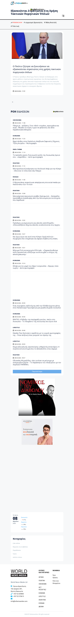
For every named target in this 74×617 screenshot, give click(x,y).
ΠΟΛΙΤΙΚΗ (16, 163)
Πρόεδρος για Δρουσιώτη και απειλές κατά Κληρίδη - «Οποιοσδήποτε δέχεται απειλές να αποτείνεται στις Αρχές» (36, 224)
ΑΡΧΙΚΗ (41, 577)
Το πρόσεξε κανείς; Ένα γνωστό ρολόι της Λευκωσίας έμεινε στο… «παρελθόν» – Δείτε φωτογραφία (36, 156)
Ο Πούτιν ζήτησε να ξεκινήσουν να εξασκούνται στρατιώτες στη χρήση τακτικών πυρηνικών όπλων (36, 69)
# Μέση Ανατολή (50, 23)
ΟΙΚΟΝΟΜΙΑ (17, 120)
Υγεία (15, 554)
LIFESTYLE (16, 341)
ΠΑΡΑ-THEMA (17, 149)
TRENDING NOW (16, 22)
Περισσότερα (37, 372)
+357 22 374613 (18, 596)
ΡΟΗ (20, 111)
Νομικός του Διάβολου (20, 547)
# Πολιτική (15, 26)
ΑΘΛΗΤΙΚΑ (42, 600)
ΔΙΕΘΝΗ (41, 606)
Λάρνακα (24, 527)
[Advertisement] (28, 210)
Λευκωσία (24, 517)
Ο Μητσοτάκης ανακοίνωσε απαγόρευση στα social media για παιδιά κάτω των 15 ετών (36, 183)
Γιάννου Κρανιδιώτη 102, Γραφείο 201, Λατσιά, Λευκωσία (18, 588)
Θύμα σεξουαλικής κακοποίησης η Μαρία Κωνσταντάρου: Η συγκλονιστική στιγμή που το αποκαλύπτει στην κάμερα (36, 348)
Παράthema (17, 550)
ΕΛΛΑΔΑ (15, 177)
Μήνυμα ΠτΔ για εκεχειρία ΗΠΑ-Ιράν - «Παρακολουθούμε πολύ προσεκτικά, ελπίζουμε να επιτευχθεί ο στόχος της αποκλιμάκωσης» (35, 252)
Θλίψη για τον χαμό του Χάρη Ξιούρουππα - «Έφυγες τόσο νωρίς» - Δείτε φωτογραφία (35, 267)
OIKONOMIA (42, 584)
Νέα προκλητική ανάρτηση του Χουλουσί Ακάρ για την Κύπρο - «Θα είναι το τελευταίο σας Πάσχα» (37, 170)
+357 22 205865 (18, 594)
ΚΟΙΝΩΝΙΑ (16, 136)
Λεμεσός (24, 522)
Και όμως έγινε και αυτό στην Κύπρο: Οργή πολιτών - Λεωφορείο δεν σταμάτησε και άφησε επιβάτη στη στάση (35, 238)
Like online (16, 543)
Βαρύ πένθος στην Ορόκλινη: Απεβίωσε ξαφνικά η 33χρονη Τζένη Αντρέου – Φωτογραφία (36, 142)
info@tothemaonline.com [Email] (19, 601)
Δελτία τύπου (17, 557)
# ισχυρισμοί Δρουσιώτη (33, 23)
